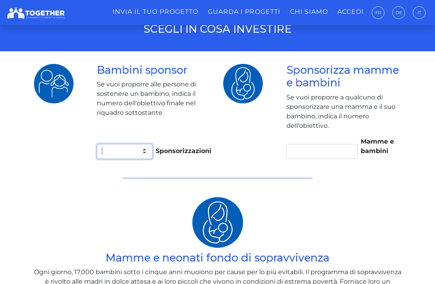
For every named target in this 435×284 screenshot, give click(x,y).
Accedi (350, 11)
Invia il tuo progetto (155, 11)
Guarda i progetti (244, 11)
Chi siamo (309, 11)
